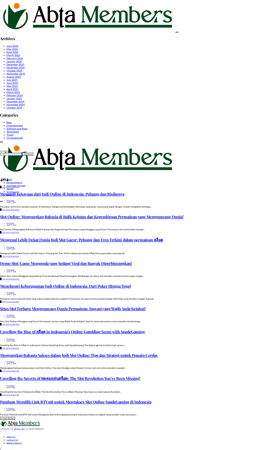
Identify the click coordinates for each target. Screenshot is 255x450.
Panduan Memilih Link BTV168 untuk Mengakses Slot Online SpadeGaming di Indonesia (75, 401)
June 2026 (12, 45)
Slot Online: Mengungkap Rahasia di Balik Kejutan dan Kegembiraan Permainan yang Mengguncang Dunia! (91, 216)
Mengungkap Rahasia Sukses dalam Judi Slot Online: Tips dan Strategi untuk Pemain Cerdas (79, 355)
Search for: (5, 151)
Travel (9, 134)
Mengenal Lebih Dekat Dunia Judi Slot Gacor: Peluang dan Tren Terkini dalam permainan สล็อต (81, 239)
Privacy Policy (14, 443)
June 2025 (12, 82)
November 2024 (15, 104)
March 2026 (13, 55)
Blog (9, 122)
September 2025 (15, 73)
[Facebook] (0, 431)
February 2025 (14, 95)
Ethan (11, 201)
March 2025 (13, 92)
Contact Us (12, 440)
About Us (11, 437)
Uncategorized (14, 137)
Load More (7, 418)
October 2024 (14, 107)
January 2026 (14, 61)
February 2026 (14, 58)
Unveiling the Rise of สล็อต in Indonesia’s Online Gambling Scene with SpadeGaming (72, 331)
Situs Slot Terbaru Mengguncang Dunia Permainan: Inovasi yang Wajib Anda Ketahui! (73, 308)
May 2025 (12, 86)
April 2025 (12, 89)
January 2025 (14, 98)
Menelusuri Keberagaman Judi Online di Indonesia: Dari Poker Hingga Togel (65, 286)
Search (28, 154)
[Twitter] (3, 431)
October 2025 (14, 70)
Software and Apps (17, 128)
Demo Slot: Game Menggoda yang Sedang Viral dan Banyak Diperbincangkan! (66, 263)
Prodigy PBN (19, 429)
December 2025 (15, 64)
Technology (12, 131)
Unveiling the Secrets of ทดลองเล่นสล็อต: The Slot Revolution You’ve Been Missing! (70, 378)
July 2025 (11, 79)
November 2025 (15, 67)
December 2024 (15, 101)
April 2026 (12, 52)
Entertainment (14, 125)
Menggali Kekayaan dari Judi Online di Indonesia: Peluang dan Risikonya (62, 193)
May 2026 (12, 49)
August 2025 (13, 76)
